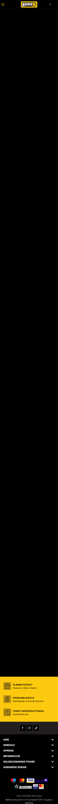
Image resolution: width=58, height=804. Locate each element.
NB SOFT (39, 800)
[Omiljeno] (48, 5)
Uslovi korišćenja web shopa (29, 796)
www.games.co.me (20, 800)
